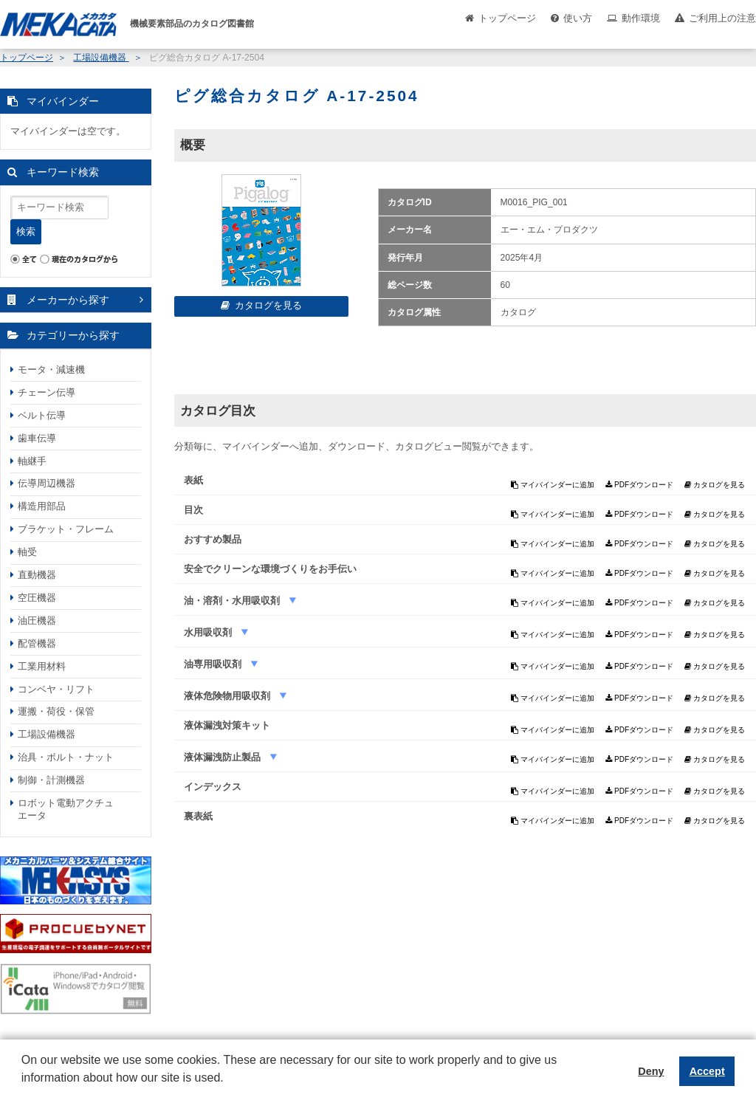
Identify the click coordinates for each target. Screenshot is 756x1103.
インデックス (212, 786)
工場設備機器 (100, 57)
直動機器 (37, 574)
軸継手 (32, 461)
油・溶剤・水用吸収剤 (233, 600)
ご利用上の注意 (722, 18)
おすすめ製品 (212, 539)
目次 (193, 509)
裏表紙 (198, 816)
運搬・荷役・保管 (56, 711)
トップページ (507, 18)
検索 (25, 231)
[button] (23, 1089)
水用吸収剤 (209, 632)
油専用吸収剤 (214, 664)
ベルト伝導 (42, 415)
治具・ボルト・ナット (66, 757)
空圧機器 (37, 597)
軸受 (27, 551)
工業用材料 (42, 666)
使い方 (577, 18)
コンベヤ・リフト (56, 689)
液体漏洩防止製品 (224, 757)
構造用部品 (42, 506)
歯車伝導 (37, 438)
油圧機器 (37, 620)
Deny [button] (651, 1071)
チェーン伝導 (46, 392)
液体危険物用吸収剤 (228, 695)
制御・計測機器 (51, 780)
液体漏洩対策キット (227, 725)
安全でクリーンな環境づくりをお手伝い (270, 568)
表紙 (193, 480)
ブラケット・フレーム (66, 529)
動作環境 (641, 18)
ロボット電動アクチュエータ (66, 809)
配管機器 (37, 643)
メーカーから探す (68, 300)
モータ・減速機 (51, 369)
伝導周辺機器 (46, 483)
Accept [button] (707, 1071)
